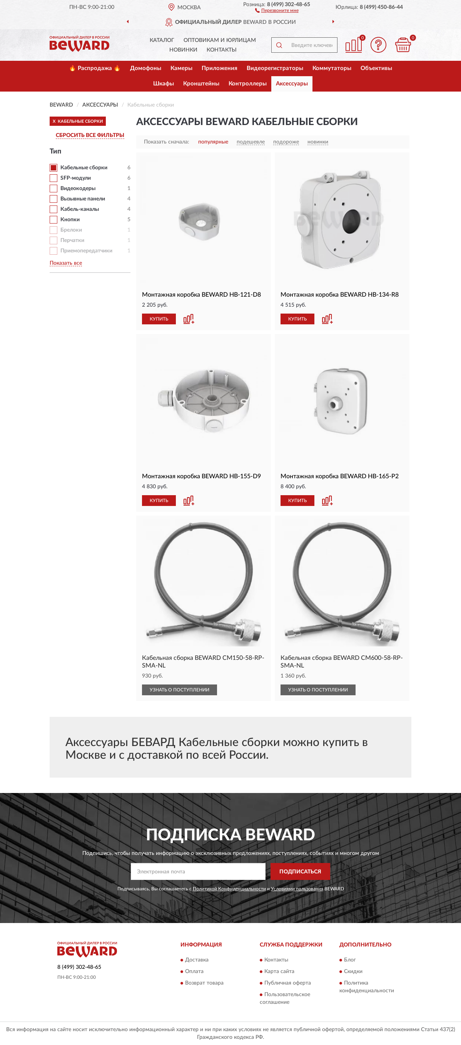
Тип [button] (55, 151)
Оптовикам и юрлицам (220, 40)
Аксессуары (292, 84)
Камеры (181, 68)
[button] (277, 10)
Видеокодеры (77, 188)
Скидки (353, 971)
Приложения (219, 68)
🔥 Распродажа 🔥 (95, 68)
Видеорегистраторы (275, 68)
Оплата (194, 971)
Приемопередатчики (86, 251)
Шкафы (163, 84)
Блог (350, 960)
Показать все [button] (66, 263)
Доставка (197, 960)
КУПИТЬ (159, 319)
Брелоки (71, 230)
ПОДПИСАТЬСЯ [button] (300, 872)
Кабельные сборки (83, 167)
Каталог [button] (162, 40)
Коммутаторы (331, 68)
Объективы (376, 68)
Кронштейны (201, 84)
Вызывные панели (82, 199)
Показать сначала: (166, 142)
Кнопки (70, 219)
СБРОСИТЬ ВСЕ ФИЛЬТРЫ (90, 135)
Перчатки (72, 240)
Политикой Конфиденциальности (229, 888)
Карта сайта (279, 971)
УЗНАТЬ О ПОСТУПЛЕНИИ (179, 690)
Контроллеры (248, 84)
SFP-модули (75, 178)
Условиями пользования (297, 888)
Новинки (183, 50)
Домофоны (145, 68)
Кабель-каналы (79, 209)
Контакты (222, 50)
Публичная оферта (287, 983)
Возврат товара (204, 983)
